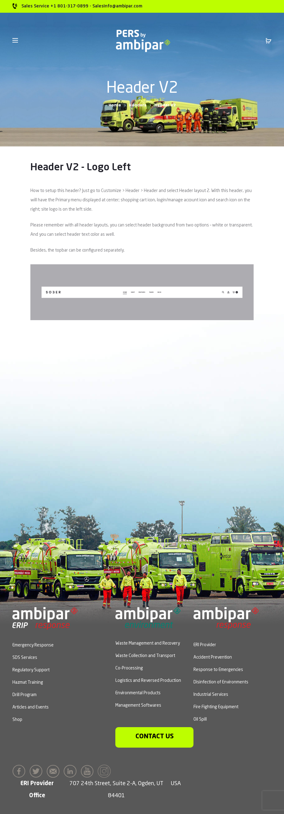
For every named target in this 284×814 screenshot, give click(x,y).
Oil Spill (200, 719)
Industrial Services (210, 694)
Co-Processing (129, 668)
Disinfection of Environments (220, 682)
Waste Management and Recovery (147, 643)
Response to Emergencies (218, 670)
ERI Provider (204, 645)
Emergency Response (33, 645)
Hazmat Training (27, 682)
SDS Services (24, 657)
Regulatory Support (31, 670)
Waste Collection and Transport (145, 656)
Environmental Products (138, 693)
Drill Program (24, 695)
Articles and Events (30, 707)
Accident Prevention (212, 657)
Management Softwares (138, 705)
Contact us (154, 736)
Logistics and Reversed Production (148, 680)
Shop (17, 720)
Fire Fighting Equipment (215, 707)
